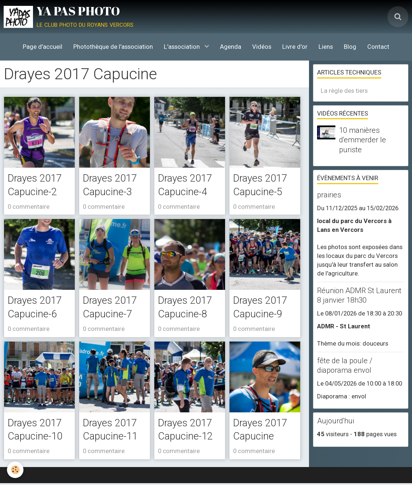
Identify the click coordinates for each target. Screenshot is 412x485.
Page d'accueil (42, 46)
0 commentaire (28, 207)
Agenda (230, 46)
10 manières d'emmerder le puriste (362, 140)
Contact (378, 46)
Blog (350, 46)
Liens (326, 46)
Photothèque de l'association (113, 46)
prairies (329, 194)
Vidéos (261, 46)
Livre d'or (295, 46)
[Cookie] (15, 470)
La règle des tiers (344, 90)
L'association (182, 46)
